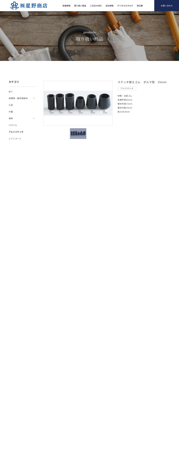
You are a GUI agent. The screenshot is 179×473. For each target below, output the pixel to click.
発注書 (140, 5)
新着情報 (66, 5)
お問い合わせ (167, 5)
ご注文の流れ (96, 5)
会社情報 (109, 5)
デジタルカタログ (125, 5)
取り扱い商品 (80, 5)
